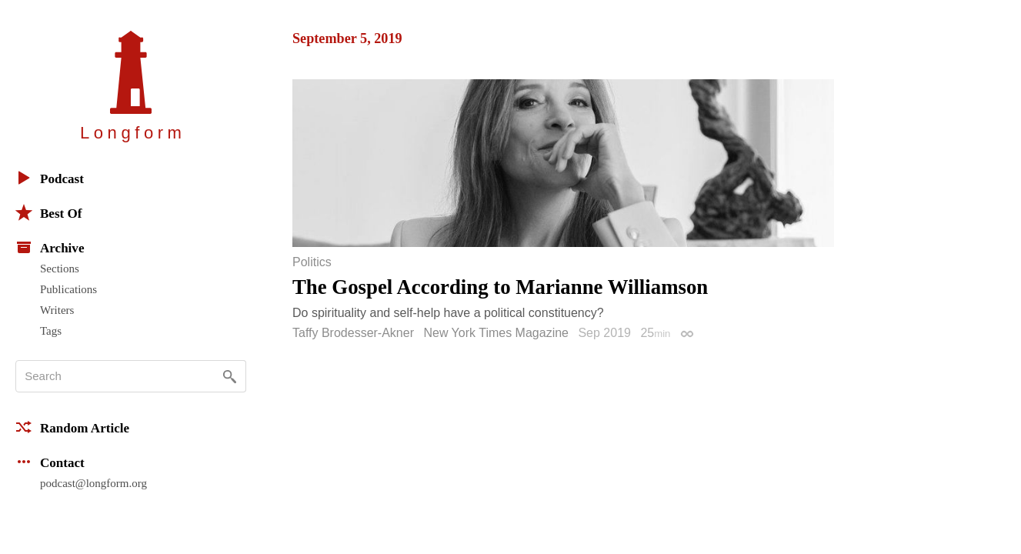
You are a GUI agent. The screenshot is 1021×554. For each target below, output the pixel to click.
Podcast (49, 177)
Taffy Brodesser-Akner (353, 332)
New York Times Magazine (496, 332)
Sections (59, 268)
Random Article (72, 427)
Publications (68, 289)
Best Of (48, 212)
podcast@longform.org (93, 483)
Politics (312, 262)
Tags (51, 331)
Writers (57, 310)
